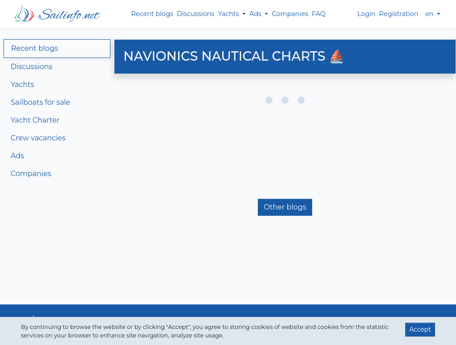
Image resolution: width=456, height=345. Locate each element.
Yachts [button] (229, 14)
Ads (17, 156)
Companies (290, 14)
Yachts (22, 84)
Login (366, 14)
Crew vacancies (38, 138)
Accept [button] (420, 329)
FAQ (319, 14)
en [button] (430, 14)
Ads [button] (256, 14)
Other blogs (285, 207)
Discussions (195, 14)
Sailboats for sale (40, 102)
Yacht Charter (35, 120)
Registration (398, 14)
